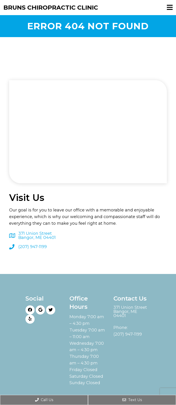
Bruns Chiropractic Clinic (50, 8)
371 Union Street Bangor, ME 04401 (37, 235)
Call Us (44, 400)
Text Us (132, 400)
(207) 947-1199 (32, 247)
